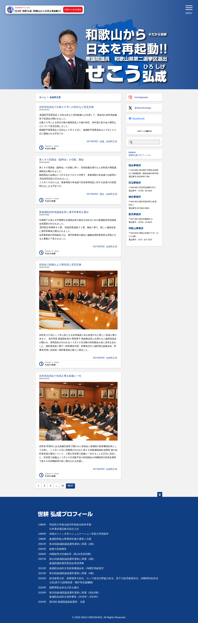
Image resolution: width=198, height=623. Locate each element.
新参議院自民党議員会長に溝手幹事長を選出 (64, 212)
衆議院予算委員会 (48, 115)
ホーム (42, 97)
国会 (102, 194)
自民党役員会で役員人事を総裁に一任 (60, 375)
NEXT (70, 486)
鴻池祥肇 (69, 227)
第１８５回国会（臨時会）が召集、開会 (61, 159)
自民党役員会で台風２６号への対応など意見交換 (66, 107)
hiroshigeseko (138, 97)
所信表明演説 (46, 178)
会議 (102, 141)
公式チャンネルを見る (73, 10)
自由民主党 (111, 141)
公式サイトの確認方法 (144, 131)
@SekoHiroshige (140, 107)
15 (62, 486)
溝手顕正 (44, 227)
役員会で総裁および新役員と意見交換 (60, 264)
